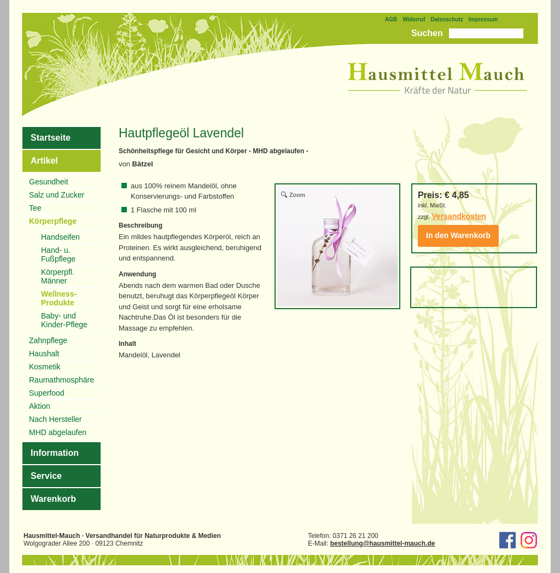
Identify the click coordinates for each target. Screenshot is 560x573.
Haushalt (44, 353)
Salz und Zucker (56, 194)
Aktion (39, 406)
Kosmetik (45, 366)
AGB (391, 19)
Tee (35, 208)
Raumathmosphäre (61, 379)
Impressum (483, 19)
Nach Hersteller (55, 419)
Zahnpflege (48, 340)
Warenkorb (53, 498)
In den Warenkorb (458, 235)
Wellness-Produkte (59, 298)
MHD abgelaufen (57, 432)
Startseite (51, 137)
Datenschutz (446, 19)
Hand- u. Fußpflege (58, 254)
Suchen (427, 33)
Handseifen (60, 237)
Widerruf (413, 19)
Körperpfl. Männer (57, 276)
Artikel (44, 160)
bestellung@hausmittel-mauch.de (382, 543)
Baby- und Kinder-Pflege (64, 320)
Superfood (47, 393)
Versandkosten (458, 216)
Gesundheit (48, 181)
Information (55, 453)
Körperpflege (53, 221)
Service (46, 476)
